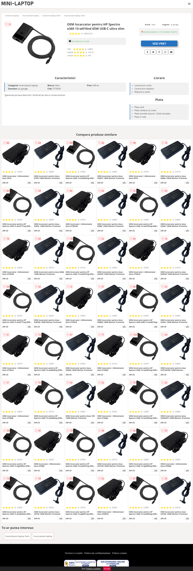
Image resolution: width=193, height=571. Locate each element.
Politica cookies (119, 553)
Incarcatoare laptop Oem (74, 15)
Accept (107, 568)
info (29, 182)
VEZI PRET (159, 43)
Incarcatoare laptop (30, 15)
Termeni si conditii (74, 553)
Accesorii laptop (12, 15)
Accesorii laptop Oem (51, 15)
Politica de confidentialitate (97, 553)
